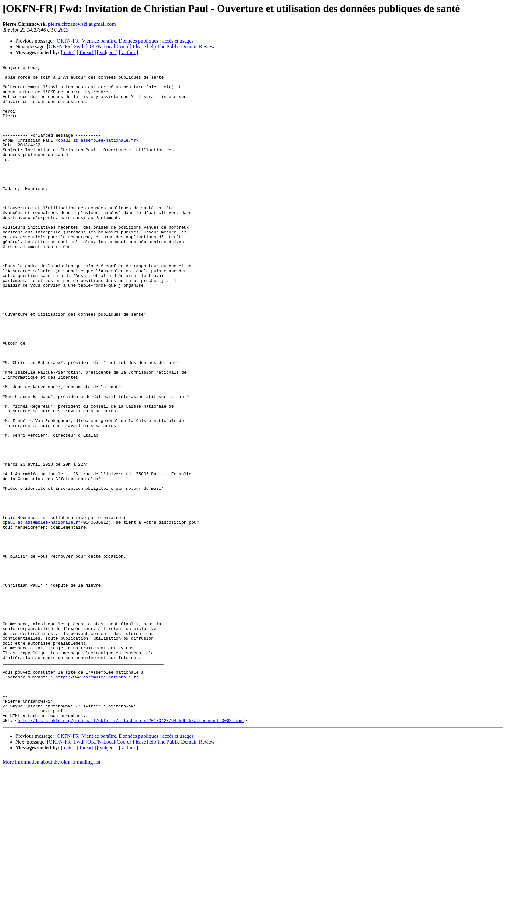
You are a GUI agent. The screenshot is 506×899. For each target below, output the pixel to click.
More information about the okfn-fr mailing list (51, 893)
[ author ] (128, 52)
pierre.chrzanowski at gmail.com (82, 24)
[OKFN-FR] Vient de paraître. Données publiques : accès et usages (124, 41)
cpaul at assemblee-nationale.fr (97, 155)
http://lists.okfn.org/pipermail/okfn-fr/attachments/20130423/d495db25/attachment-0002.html (131, 852)
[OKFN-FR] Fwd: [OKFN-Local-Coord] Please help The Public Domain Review (131, 46)
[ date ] (68, 52)
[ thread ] (86, 52)
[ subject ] (107, 52)
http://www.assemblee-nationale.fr (97, 800)
